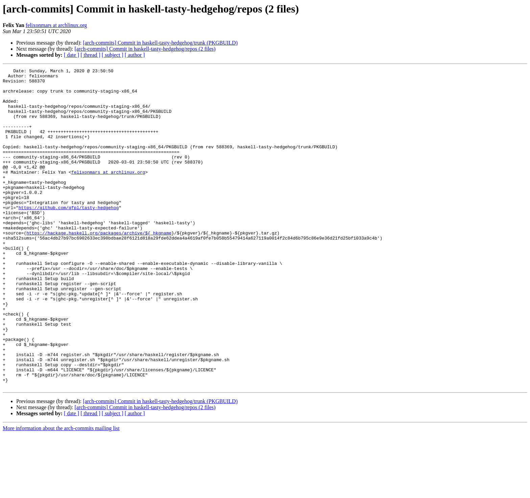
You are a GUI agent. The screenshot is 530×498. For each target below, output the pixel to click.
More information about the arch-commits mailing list (61, 492)
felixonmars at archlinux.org (56, 25)
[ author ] (135, 55)
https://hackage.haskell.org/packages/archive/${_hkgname (98, 266)
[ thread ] (90, 55)
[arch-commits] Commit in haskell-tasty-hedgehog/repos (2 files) (144, 49)
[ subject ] (112, 55)
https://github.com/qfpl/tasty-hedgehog (69, 236)
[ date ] (71, 55)
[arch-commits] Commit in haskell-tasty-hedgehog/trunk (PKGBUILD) (160, 43)
